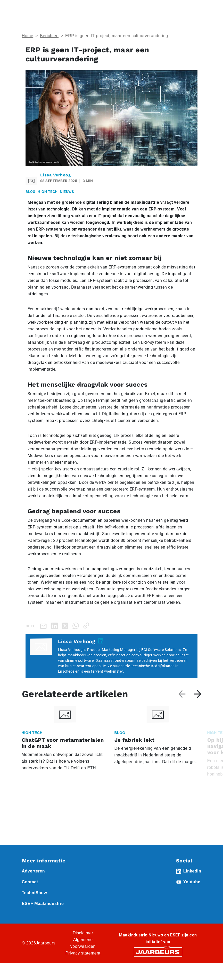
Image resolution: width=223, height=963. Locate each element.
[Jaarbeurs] (158, 951)
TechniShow (34, 893)
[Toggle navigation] (196, 11)
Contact (30, 882)
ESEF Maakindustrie (43, 903)
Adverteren (33, 871)
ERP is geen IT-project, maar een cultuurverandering (116, 36)
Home (28, 36)
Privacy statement (83, 953)
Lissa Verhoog (55, 175)
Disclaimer (83, 933)
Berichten (49, 36)
